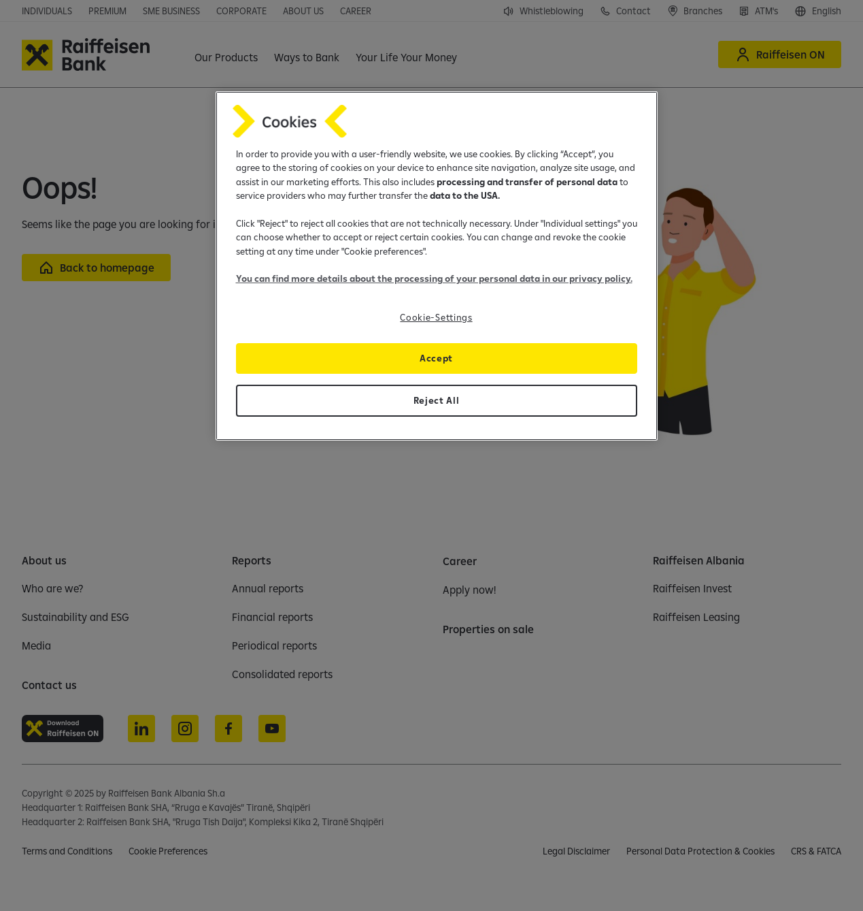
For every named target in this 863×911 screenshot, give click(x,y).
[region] (437, 266)
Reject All (436, 400)
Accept (436, 358)
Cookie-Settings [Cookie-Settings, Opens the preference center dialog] (436, 317)
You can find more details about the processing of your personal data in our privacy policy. (434, 278)
